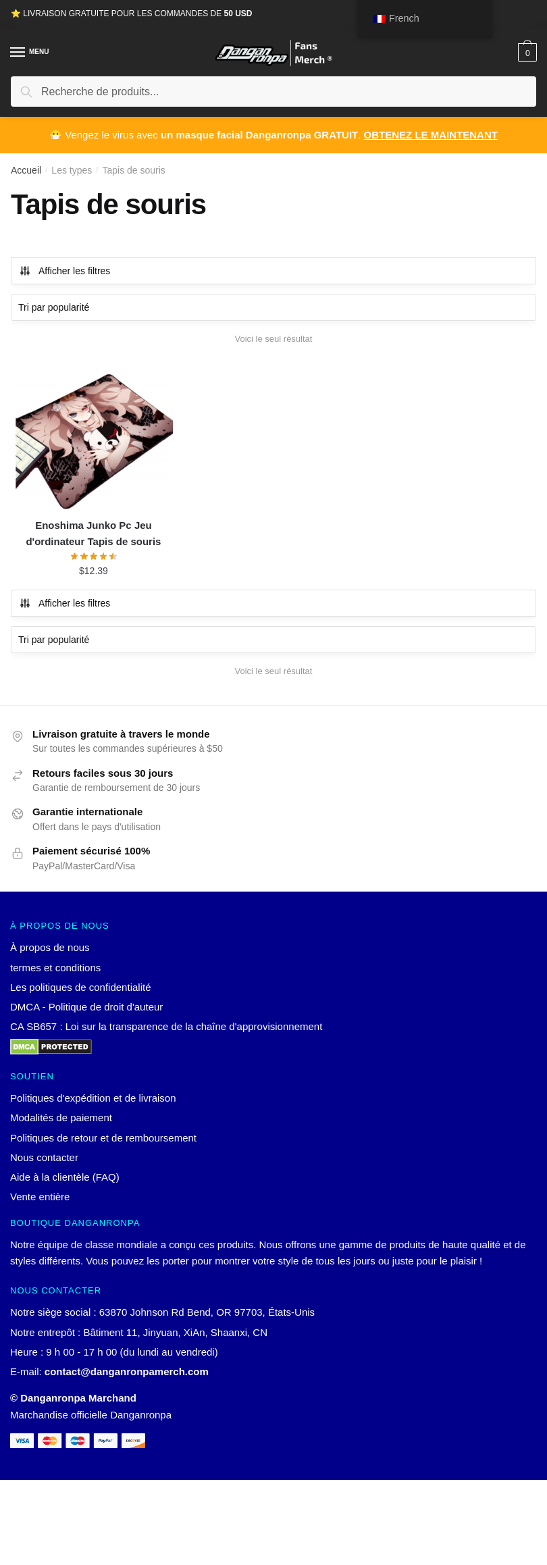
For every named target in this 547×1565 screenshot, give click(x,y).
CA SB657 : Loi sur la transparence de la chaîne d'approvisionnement (166, 1026)
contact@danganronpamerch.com (127, 1371)
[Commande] (273, 307)
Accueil (26, 170)
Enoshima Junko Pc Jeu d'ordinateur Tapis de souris (93, 533)
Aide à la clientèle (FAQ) (65, 1177)
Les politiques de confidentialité (80, 987)
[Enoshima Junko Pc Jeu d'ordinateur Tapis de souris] (93, 435)
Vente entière (40, 1196)
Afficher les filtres (64, 271)
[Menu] (30, 53)
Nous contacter (44, 1157)
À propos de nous (50, 947)
